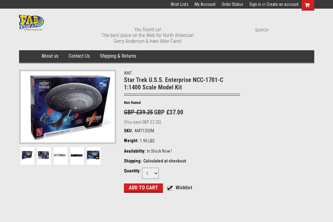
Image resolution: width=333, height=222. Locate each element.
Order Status (232, 4)
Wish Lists (179, 4)
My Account (205, 4)
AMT (128, 73)
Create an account (283, 4)
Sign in (255, 4)
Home (29, 56)
